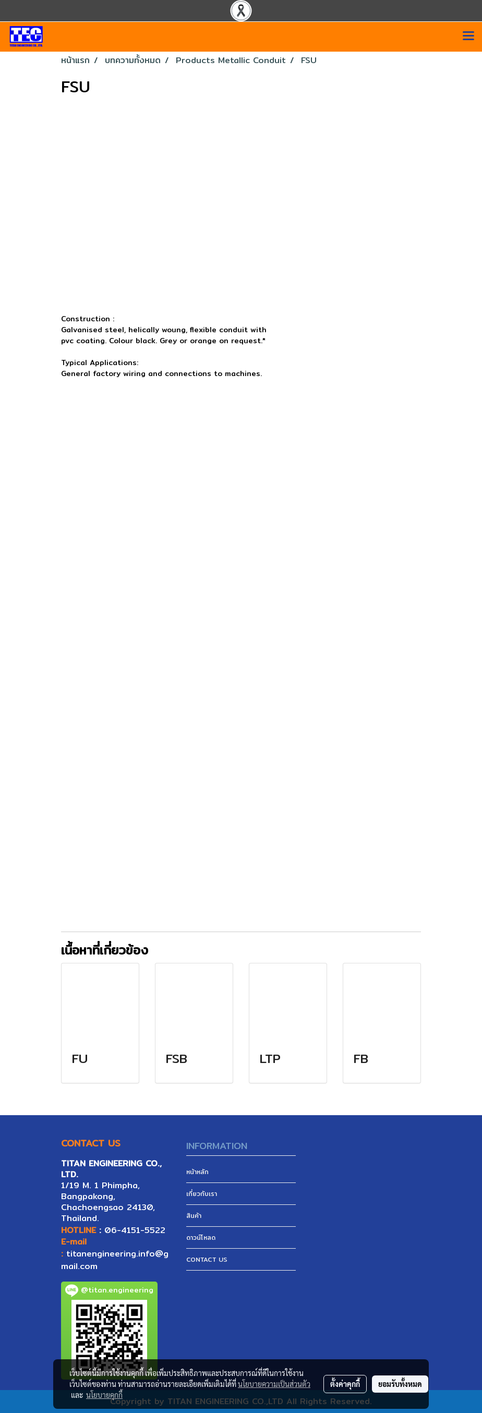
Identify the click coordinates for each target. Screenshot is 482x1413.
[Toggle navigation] (468, 36)
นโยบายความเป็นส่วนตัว (274, 1383)
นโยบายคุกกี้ (104, 1394)
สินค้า (193, 1216)
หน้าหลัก (197, 1172)
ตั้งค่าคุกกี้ (345, 1383)
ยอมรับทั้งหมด (400, 1383)
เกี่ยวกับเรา (201, 1194)
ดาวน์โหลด (200, 1237)
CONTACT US (206, 1259)
